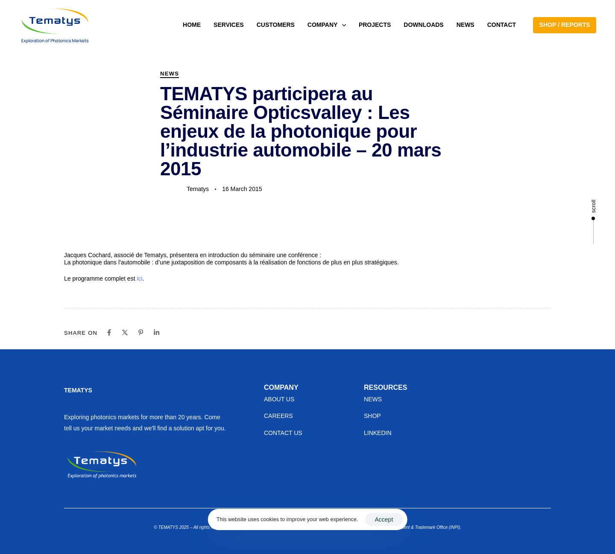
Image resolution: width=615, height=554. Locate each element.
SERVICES (229, 24)
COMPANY (327, 24)
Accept (384, 519)
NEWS (465, 24)
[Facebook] (109, 332)
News (169, 73)
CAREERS (278, 415)
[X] (125, 332)
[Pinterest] (141, 332)
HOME (192, 24)
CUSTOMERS (276, 24)
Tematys (198, 189)
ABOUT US (279, 399)
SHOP (372, 415)
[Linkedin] (156, 332)
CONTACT (501, 24)
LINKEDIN (378, 432)
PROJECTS (375, 24)
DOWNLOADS (423, 24)
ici (139, 278)
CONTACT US (283, 432)
